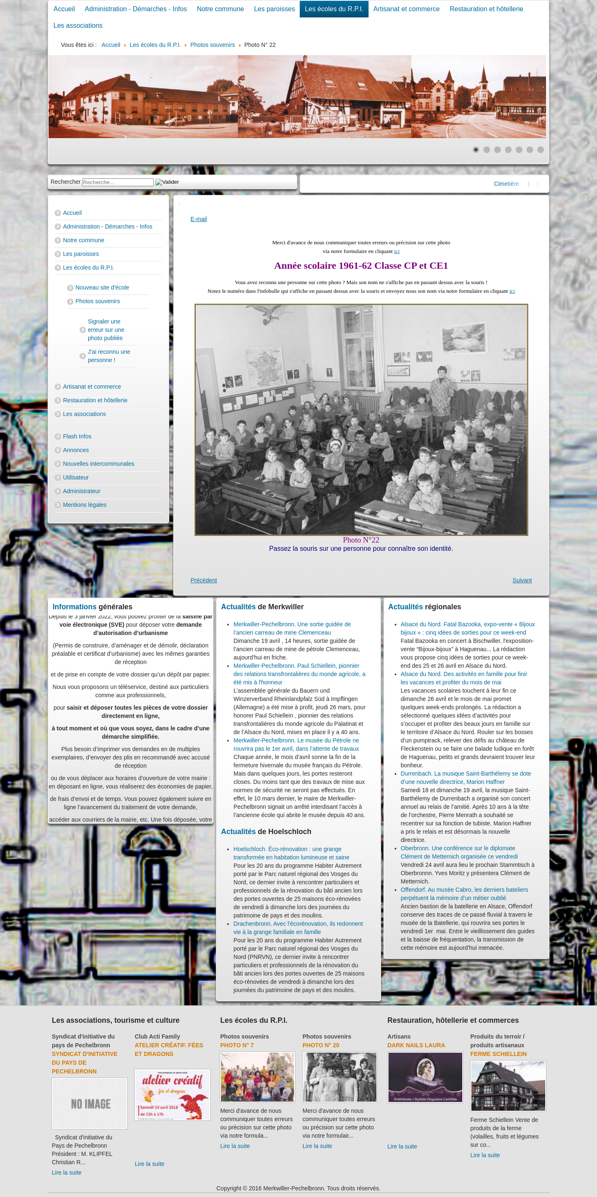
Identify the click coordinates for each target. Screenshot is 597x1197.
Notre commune (220, 8)
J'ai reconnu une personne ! (109, 355)
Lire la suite (67, 1172)
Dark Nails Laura (416, 1045)
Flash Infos (77, 436)
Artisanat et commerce (407, 8)
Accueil (64, 8)
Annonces (76, 450)
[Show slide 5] (519, 149)
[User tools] (179, 204)
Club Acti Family (157, 1036)
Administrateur (81, 491)
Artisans (399, 1036)
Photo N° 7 (237, 1045)
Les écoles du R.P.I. (334, 8)
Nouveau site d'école (102, 287)
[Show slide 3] (497, 149)
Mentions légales (85, 504)
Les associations (77, 25)
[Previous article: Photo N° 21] (204, 580)
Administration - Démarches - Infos (136, 8)
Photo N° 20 (321, 1045)
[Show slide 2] (486, 149)
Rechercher (65, 181)
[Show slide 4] (508, 149)
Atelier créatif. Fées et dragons (169, 1049)
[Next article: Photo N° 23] (522, 580)
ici (397, 251)
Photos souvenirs (97, 301)
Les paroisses (274, 8)
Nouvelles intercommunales (98, 463)
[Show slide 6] (530, 149)
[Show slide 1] (476, 149)
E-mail (199, 219)
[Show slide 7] (540, 149)
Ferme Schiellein (499, 1054)
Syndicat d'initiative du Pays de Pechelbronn (84, 1063)
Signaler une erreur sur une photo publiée (106, 329)
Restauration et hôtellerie (487, 8)
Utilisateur (76, 477)
